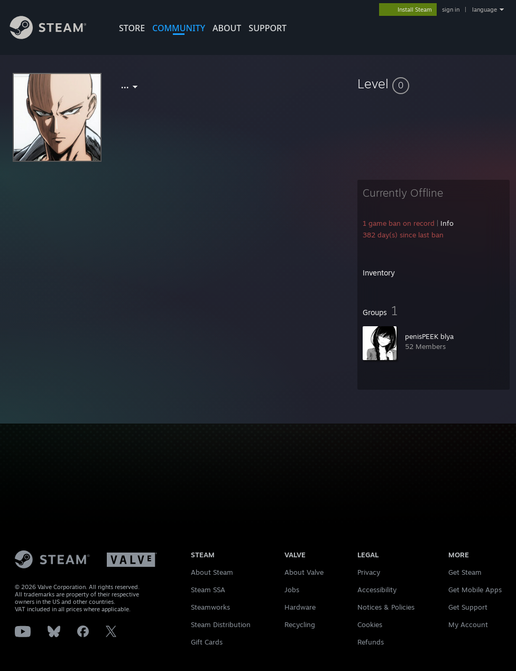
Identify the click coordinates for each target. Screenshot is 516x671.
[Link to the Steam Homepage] (56, 36)
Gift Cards (207, 642)
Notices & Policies (385, 607)
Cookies (369, 624)
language (484, 9)
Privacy (368, 572)
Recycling (299, 624)
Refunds (370, 642)
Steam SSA (208, 589)
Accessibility (377, 589)
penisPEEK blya (429, 336)
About (227, 28)
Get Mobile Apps (475, 589)
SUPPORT (267, 28)
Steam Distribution (221, 624)
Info (447, 223)
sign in (450, 9)
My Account (468, 624)
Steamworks (210, 607)
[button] (433, 83)
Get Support (467, 607)
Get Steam (465, 572)
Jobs (291, 589)
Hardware (300, 607)
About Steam (212, 572)
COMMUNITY (178, 28)
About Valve (304, 572)
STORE (132, 28)
